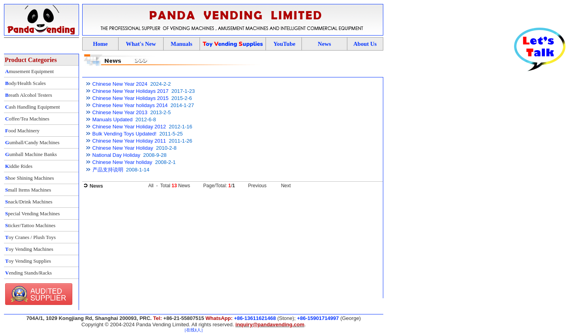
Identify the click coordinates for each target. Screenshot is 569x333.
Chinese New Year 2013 (120, 112)
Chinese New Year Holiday (122, 148)
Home (100, 44)
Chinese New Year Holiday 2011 (129, 141)
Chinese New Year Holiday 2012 (129, 127)
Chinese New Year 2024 (120, 84)
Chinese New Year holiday (122, 162)
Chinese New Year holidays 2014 (130, 105)
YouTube (284, 44)
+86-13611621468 (255, 318)
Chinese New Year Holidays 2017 (130, 91)
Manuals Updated (112, 119)
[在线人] (193, 330)
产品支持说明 (107, 170)
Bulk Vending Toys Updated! (124, 134)
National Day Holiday (116, 155)
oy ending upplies (233, 44)
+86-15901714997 (318, 318)
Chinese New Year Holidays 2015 (130, 98)
